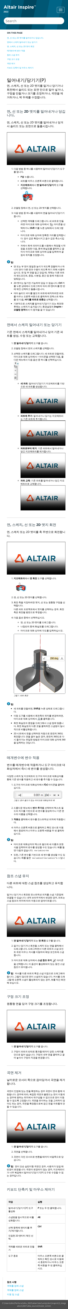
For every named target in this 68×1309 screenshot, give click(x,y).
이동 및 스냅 (13, 1294)
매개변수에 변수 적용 (16, 50)
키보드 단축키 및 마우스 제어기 (20, 67)
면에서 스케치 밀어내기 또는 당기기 (22, 42)
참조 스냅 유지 (13, 55)
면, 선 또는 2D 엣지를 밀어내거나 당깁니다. (25, 38)
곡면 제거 (11, 63)
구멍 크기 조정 (13, 59)
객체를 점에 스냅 (15, 1285)
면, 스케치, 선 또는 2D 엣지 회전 (20, 46)
